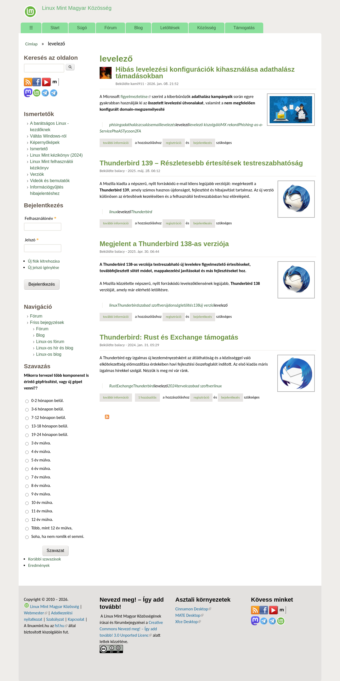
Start (55, 27)
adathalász (131, 124)
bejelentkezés (202, 143)
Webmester (35, 612)
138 (196, 305)
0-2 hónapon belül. (47, 400)
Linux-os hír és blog (54, 348)
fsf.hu (61, 625)
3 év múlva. (41, 443)
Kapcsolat (76, 619)
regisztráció (173, 143)
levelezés (168, 124)
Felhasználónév (40, 218)
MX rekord (229, 124)
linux (113, 211)
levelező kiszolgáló (204, 124)
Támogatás (244, 27)
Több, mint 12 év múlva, (52, 527)
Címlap (31, 43)
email (155, 124)
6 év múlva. (41, 468)
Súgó (82, 27)
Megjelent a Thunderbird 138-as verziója (164, 243)
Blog (138, 27)
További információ (117, 142)
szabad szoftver (151, 305)
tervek (181, 385)
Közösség (206, 27)
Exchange (125, 385)
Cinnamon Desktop (193, 608)
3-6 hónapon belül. (47, 409)
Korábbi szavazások (44, 559)
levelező (182, 124)
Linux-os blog (48, 354)
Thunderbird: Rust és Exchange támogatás (169, 337)
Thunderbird (141, 211)
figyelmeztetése (136, 96)
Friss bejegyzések (47, 322)
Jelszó (32, 240)
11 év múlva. (42, 510)
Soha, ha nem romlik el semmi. (57, 536)
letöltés (187, 305)
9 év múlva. (41, 493)
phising (115, 124)
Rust (113, 385)
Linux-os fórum (50, 341)
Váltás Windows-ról (48, 136)
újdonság (172, 305)
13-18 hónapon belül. (49, 426)
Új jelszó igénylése (43, 267)
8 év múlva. (41, 485)
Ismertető (39, 149)
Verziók (37, 174)
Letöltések (170, 27)
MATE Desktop (189, 615)
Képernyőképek (45, 142)
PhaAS (117, 131)
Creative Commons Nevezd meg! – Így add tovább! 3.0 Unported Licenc (131, 629)
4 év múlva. (41, 451)
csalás (145, 124)
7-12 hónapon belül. (48, 417)
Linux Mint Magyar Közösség (74, 8)
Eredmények (39, 565)
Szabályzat (55, 619)
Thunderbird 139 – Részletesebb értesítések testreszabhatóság (201, 163)
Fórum (110, 27)
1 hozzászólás (147, 397)
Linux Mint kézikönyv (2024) (56, 155)
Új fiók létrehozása (44, 261)
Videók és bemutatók (50, 180)
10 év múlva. (42, 502)
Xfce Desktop (188, 621)
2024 (172, 385)
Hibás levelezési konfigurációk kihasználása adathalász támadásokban (205, 73)
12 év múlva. (42, 519)
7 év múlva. (41, 476)
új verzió (206, 305)
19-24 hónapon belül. (49, 434)
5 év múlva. (41, 459)
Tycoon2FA (132, 131)
